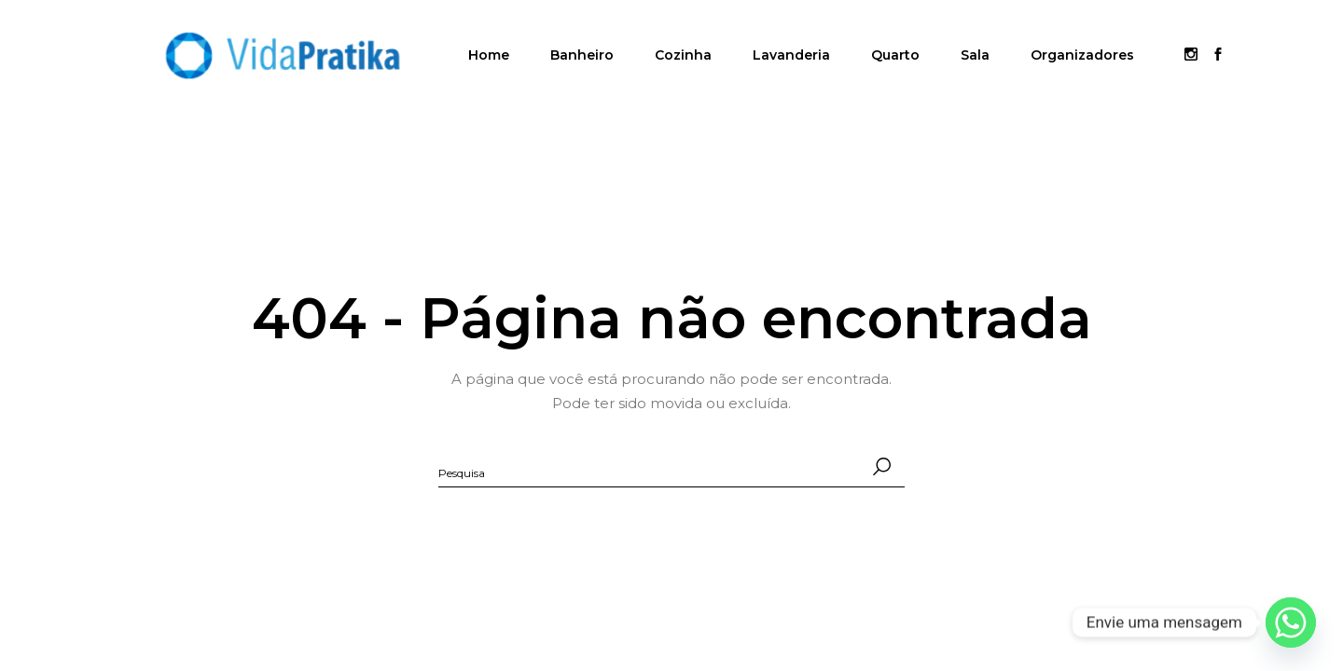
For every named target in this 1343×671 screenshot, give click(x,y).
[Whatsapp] (1291, 622)
